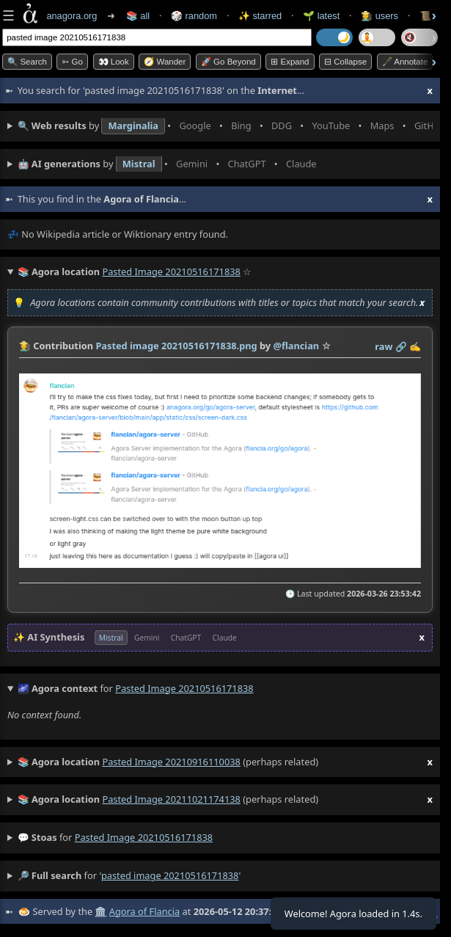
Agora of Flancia (144, 911)
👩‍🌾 (25, 345)
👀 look (113, 61)
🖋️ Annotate (405, 61)
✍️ (415, 346)
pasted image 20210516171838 (144, 837)
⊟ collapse (345, 61)
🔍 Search (27, 61)
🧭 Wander (165, 61)
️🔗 (401, 346)
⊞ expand (290, 61)
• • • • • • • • (225, 126)
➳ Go (72, 61)
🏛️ (100, 911)
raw (383, 346)
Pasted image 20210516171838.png (176, 345)
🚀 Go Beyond (228, 61)
